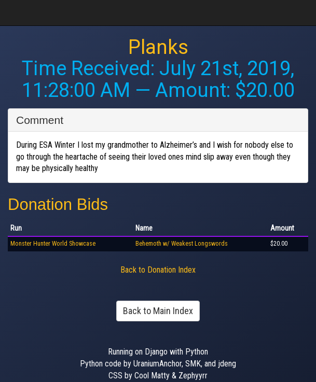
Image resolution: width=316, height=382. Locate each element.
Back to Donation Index (158, 270)
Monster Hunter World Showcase (52, 243)
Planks (158, 47)
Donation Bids (58, 204)
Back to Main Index (158, 310)
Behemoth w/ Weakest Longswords (181, 243)
